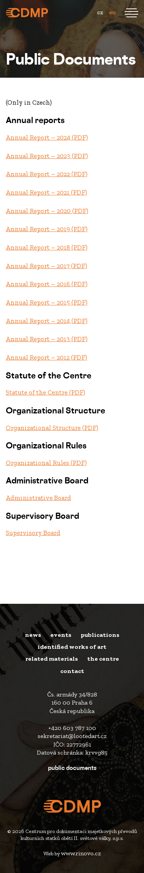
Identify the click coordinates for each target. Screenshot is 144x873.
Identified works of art (72, 646)
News (33, 634)
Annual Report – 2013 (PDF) (47, 339)
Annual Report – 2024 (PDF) (47, 137)
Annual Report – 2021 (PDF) (46, 192)
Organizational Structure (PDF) (52, 428)
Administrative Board (38, 497)
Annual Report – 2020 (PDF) (47, 211)
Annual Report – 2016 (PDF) (47, 284)
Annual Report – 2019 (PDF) (47, 229)
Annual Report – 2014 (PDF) (47, 321)
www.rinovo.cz (81, 853)
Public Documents (72, 768)
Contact (72, 671)
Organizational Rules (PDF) (46, 462)
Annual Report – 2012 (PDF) (46, 357)
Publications (100, 634)
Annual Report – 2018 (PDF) (47, 247)
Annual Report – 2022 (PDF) (47, 174)
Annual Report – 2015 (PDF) (47, 302)
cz (100, 12)
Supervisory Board (33, 532)
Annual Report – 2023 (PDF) (47, 156)
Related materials (51, 658)
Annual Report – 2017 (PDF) (46, 266)
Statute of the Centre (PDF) (45, 392)
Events (60, 634)
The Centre (103, 658)
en (112, 12)
